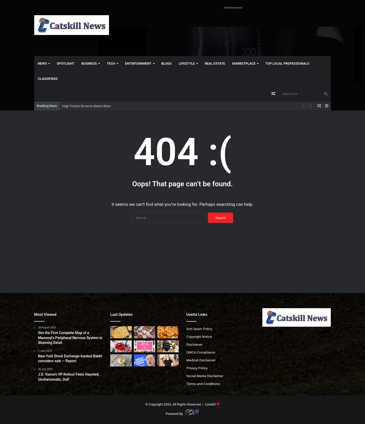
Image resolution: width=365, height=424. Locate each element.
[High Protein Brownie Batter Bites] (144, 332)
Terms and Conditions (203, 384)
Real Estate (215, 63)
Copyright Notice (199, 337)
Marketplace (244, 63)
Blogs (166, 63)
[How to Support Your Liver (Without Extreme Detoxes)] (168, 346)
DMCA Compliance (200, 352)
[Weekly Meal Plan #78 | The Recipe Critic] (144, 346)
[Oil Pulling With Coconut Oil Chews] (121, 360)
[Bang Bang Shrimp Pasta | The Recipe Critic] (168, 332)
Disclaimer (194, 344)
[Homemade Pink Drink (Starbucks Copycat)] (121, 346)
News (42, 63)
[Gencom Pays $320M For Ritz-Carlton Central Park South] (168, 360)
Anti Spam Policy (199, 329)
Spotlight (66, 63)
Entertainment (138, 63)
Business (89, 63)
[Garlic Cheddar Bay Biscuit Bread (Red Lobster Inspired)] (121, 332)
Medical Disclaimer (201, 360)
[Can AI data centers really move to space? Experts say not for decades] (144, 360)
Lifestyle (187, 63)
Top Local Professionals (287, 63)
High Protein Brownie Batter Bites (86, 106)
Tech (111, 63)
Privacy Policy (197, 368)
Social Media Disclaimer (204, 376)
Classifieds (48, 79)
